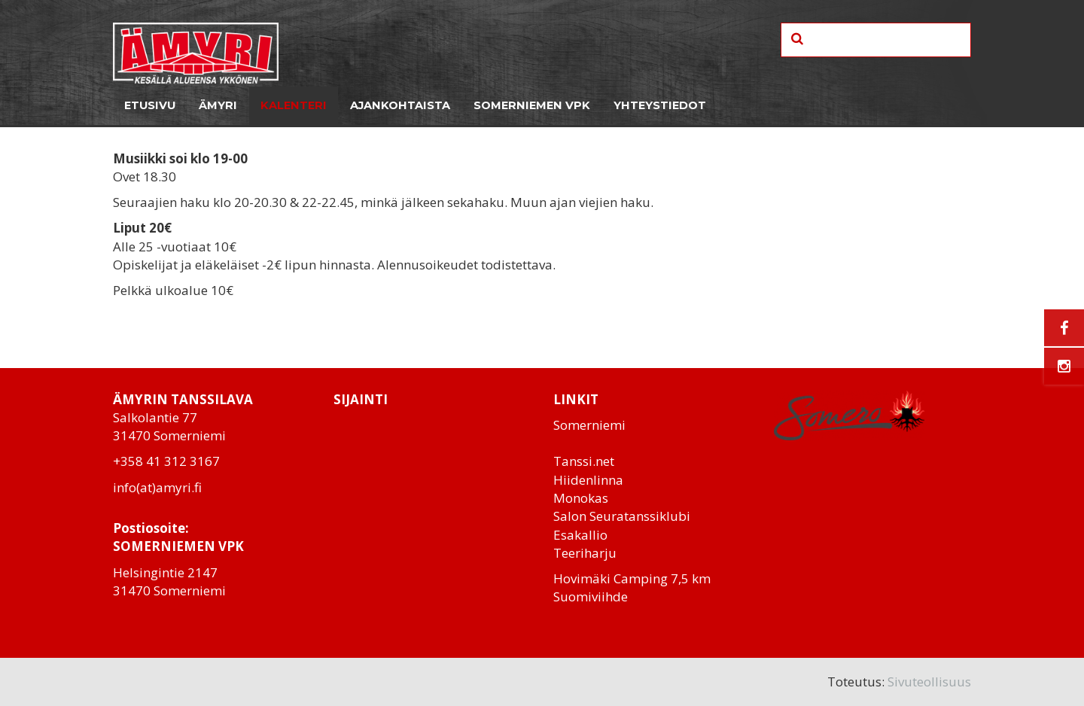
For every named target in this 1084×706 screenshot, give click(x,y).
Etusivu (149, 105)
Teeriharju (585, 552)
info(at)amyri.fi (157, 487)
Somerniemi (589, 425)
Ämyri (218, 105)
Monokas (580, 498)
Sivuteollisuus (929, 681)
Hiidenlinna (588, 479)
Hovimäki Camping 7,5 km (632, 578)
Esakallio (580, 534)
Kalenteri (293, 105)
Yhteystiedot (660, 105)
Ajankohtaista (400, 105)
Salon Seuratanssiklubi (621, 516)
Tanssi (572, 461)
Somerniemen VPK (531, 105)
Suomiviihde (590, 596)
